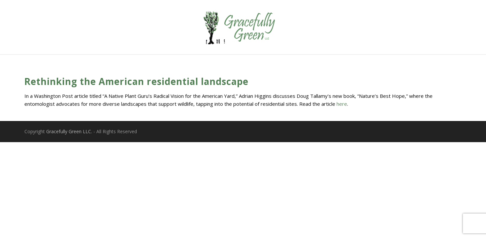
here (342, 103)
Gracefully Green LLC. (69, 131)
